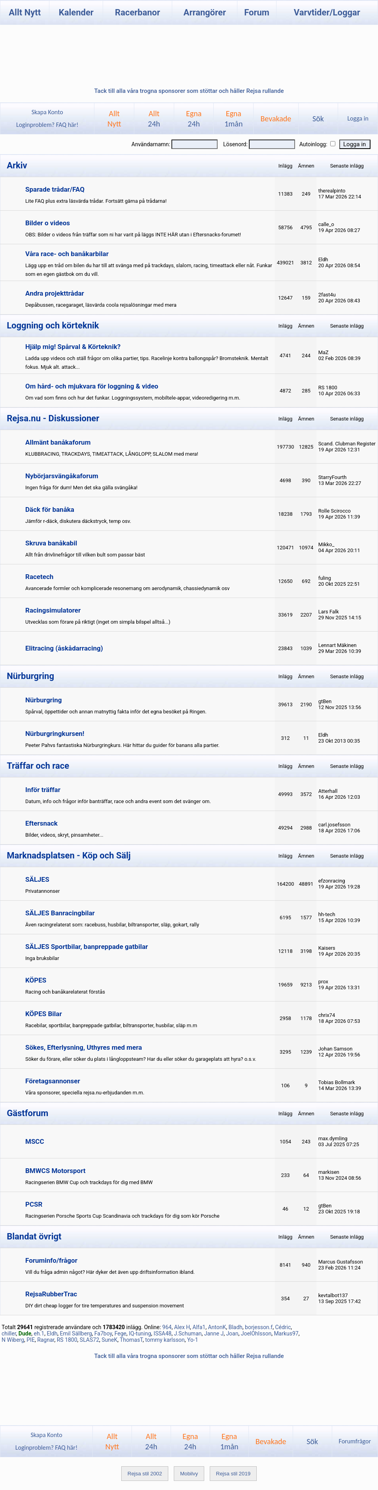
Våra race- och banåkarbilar (67, 254)
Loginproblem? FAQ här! (47, 124)
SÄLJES (37, 879)
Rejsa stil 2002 (145, 1474)
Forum (256, 12)
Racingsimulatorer (53, 610)
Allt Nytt (25, 12)
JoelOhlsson (256, 1333)
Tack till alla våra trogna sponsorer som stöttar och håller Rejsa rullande (189, 90)
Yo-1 (192, 1340)
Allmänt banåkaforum (57, 442)
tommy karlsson (164, 1340)
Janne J (214, 1333)
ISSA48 (162, 1333)
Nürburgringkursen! (54, 733)
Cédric (283, 1327)
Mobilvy (189, 1474)
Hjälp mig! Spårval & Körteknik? (72, 347)
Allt (154, 118)
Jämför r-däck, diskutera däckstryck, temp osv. (78, 521)
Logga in (357, 118)
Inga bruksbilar (42, 958)
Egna (193, 118)
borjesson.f (259, 1327)
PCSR (33, 1204)
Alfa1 (198, 1327)
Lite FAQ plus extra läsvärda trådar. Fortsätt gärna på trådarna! (96, 201)
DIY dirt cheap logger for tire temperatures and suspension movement (104, 1306)
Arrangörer (205, 12)
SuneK (109, 1340)
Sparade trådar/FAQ (55, 189)
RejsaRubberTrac (51, 1294)
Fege (120, 1333)
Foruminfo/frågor (51, 1260)
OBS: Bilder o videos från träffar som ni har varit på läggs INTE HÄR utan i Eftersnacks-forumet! (133, 235)
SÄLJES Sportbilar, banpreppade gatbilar (86, 947)
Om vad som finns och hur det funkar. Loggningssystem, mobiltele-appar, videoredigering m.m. (132, 398)
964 (167, 1327)
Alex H (182, 1327)
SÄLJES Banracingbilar (60, 913)
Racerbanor (137, 12)
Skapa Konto (47, 112)
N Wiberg (13, 1340)
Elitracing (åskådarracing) (64, 648)
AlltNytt (114, 118)
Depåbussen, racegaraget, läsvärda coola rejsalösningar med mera (101, 305)
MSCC (34, 1141)
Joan (232, 1333)
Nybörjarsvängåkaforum (61, 476)
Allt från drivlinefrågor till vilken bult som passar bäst (85, 555)
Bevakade (275, 118)
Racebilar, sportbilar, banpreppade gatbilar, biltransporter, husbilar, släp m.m (111, 1025)
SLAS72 (89, 1340)
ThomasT (131, 1340)
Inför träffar (42, 790)
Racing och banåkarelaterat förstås (65, 992)
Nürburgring (43, 700)
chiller (9, 1333)
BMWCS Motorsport (55, 1171)
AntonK (217, 1327)
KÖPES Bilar (43, 1014)
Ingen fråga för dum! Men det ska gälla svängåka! (81, 487)
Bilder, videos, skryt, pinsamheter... (64, 835)
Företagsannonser (52, 1081)
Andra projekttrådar (54, 293)
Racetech (39, 577)
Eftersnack (41, 823)
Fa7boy (103, 1333)
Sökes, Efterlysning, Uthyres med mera (83, 1047)
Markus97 (286, 1333)
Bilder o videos (47, 223)
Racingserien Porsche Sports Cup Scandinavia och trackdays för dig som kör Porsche (122, 1216)
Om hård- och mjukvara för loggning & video (91, 386)
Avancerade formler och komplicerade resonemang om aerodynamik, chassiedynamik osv (127, 588)
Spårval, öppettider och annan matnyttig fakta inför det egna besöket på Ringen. (116, 712)
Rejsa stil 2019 (233, 1474)
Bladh (235, 1327)
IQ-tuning (140, 1333)
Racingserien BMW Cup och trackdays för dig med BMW (89, 1182)
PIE (30, 1340)
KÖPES (35, 980)
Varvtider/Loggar (327, 12)
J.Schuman (187, 1333)
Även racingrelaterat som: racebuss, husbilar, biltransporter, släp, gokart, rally (112, 925)
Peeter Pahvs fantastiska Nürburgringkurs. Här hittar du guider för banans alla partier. (122, 745)
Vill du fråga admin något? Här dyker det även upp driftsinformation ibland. (110, 1272)
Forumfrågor (355, 1441)
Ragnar (45, 1340)
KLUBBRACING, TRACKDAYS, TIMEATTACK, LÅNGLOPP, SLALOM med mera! (111, 454)
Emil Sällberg (76, 1333)
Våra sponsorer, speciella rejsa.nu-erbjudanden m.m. (84, 1093)
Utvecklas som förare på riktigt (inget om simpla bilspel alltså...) (97, 622)
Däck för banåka (49, 509)
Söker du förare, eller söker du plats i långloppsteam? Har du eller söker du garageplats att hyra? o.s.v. (140, 1059)
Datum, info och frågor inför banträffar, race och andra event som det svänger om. (118, 801)
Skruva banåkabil (51, 543)
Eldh (52, 1333)
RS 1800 (67, 1340)
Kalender (76, 12)
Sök (318, 118)
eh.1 (39, 1333)
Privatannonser (42, 891)
